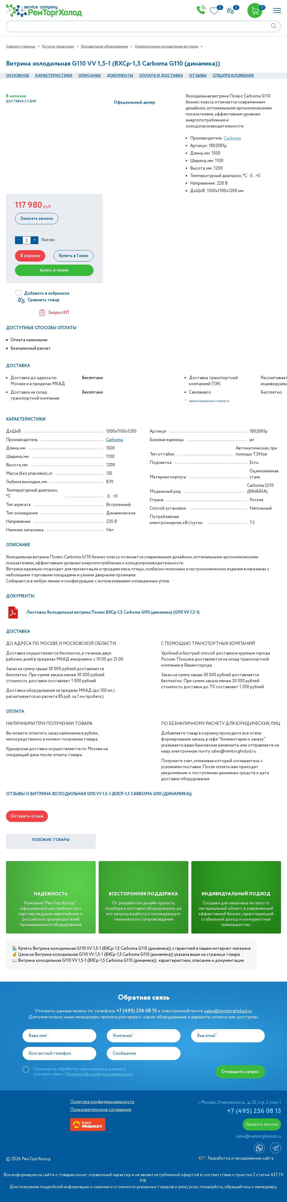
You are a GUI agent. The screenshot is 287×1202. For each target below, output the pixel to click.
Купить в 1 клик (74, 256)
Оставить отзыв (26, 816)
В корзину (30, 256)
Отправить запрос (241, 1072)
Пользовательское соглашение (100, 1109)
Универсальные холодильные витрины (166, 46)
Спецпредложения (233, 75)
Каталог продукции (58, 46)
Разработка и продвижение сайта (236, 1158)
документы (120, 75)
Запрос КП (54, 312)
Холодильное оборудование (104, 46)
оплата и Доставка (161, 75)
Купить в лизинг (54, 270)
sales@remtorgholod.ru (228, 1010)
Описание (89, 75)
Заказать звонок (36, 219)
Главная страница (20, 46)
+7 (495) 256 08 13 (254, 1111)
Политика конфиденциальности (102, 1101)
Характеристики (53, 75)
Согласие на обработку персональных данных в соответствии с (83, 1071)
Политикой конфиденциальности (99, 1074)
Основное (17, 75)
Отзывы (198, 75)
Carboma (232, 138)
